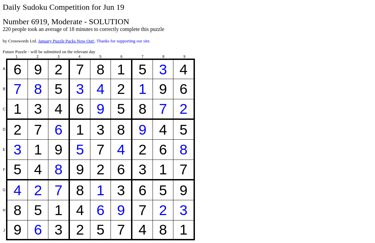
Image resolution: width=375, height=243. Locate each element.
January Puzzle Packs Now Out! (66, 40)
